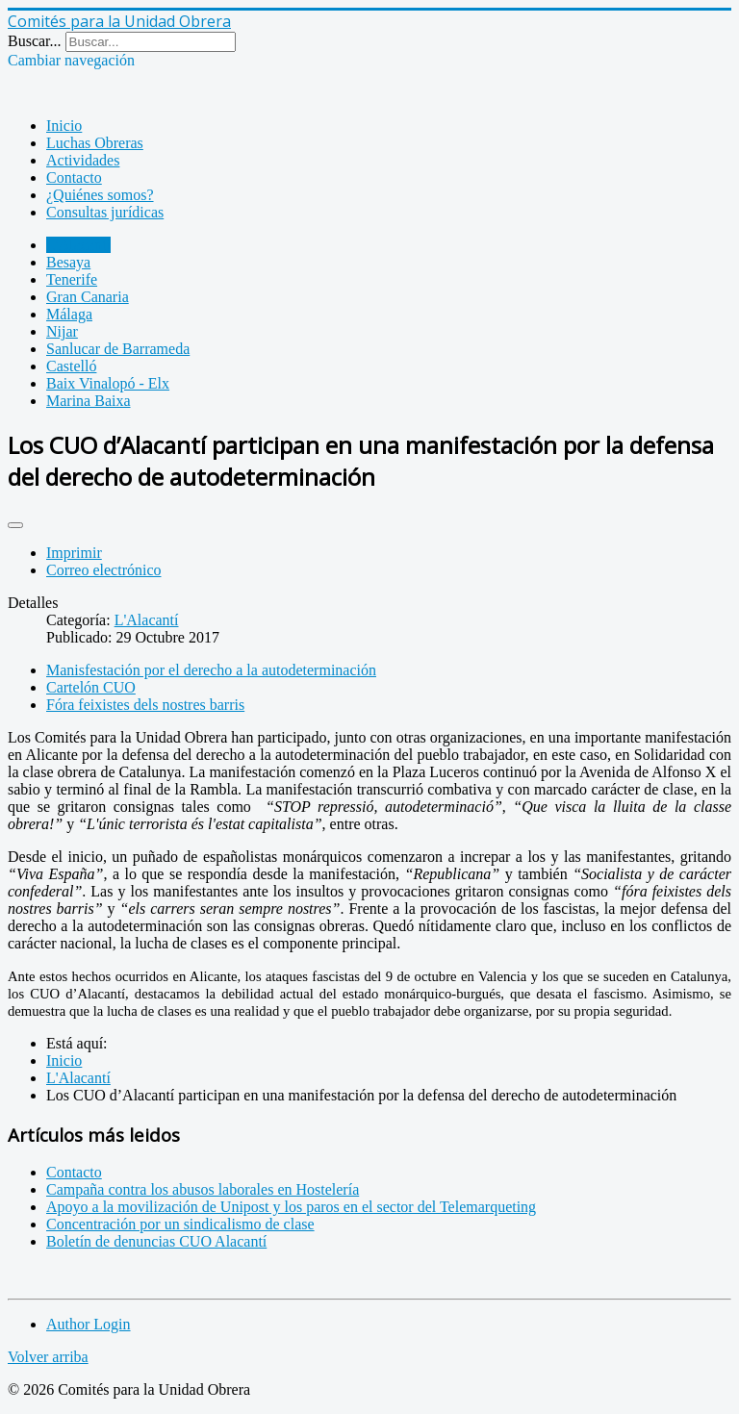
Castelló (71, 366)
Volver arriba (48, 1357)
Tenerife (71, 279)
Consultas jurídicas (105, 212)
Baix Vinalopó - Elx (107, 383)
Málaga (69, 314)
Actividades (82, 160)
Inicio (64, 125)
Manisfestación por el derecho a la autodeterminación (211, 670)
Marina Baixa (88, 400)
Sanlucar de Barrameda (118, 349)
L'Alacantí (78, 245)
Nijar (62, 331)
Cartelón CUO (91, 687)
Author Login (88, 1324)
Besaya (68, 262)
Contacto (74, 177)
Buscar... (35, 41)
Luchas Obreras (94, 143)
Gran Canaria (87, 297)
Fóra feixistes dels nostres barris (145, 704)
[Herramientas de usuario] (15, 525)
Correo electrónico (104, 570)
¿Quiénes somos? (100, 195)
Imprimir (74, 552)
